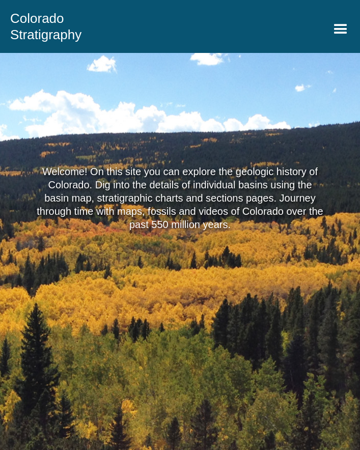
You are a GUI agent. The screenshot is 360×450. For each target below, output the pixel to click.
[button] (340, 29)
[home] (40, 26)
